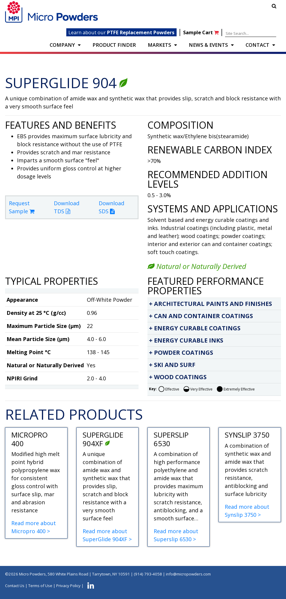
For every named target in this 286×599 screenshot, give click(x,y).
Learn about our (121, 32)
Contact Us (14, 586)
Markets (159, 44)
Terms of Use (40, 586)
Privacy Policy (68, 586)
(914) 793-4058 (148, 574)
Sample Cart (201, 32)
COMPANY (62, 44)
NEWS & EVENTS (208, 44)
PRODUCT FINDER (114, 44)
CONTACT (257, 44)
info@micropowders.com (188, 574)
